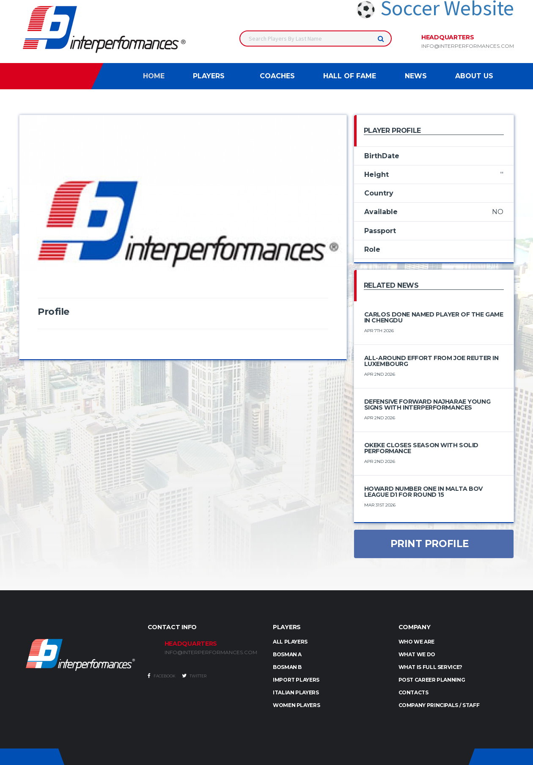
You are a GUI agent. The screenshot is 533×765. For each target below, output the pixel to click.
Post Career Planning (431, 680)
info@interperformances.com (467, 46)
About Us (474, 76)
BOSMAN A (287, 654)
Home (154, 76)
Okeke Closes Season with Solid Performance (421, 448)
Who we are (416, 641)
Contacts (413, 692)
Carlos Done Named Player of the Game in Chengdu (433, 317)
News (416, 76)
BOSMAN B (287, 667)
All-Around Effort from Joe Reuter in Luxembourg (431, 361)
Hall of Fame (349, 76)
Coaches (277, 76)
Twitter (194, 675)
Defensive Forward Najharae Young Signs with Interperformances (427, 404)
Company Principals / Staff (439, 705)
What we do (416, 654)
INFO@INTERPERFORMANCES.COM (211, 652)
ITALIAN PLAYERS (296, 692)
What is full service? (430, 667)
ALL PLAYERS (290, 641)
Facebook (162, 675)
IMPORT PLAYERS (296, 680)
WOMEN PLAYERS (296, 705)
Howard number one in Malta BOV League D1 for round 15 (423, 491)
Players (209, 76)
